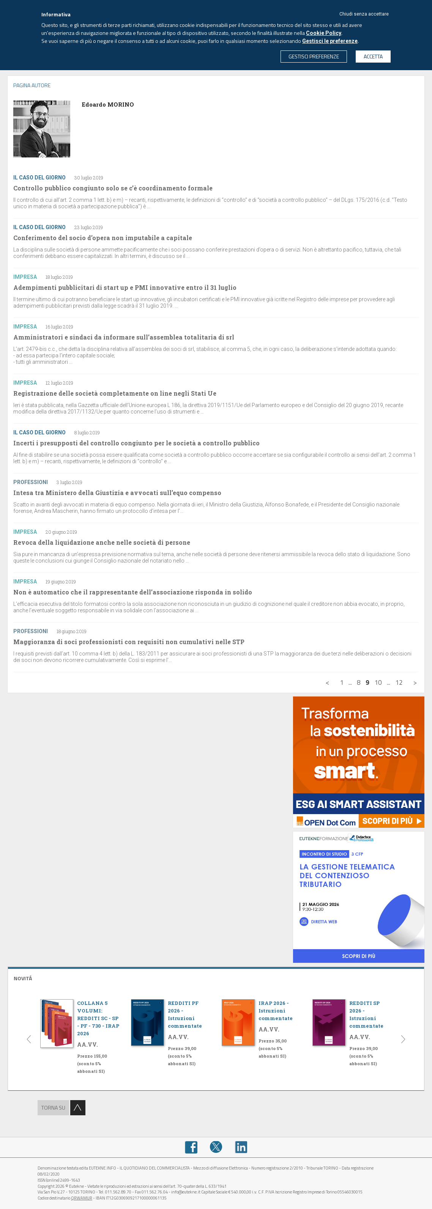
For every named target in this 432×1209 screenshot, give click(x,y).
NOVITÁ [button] (23, 978)
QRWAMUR (81, 1198)
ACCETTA (373, 56)
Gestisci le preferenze (330, 41)
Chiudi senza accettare (364, 14)
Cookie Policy (323, 33)
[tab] (216, 977)
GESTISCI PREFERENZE (314, 56)
